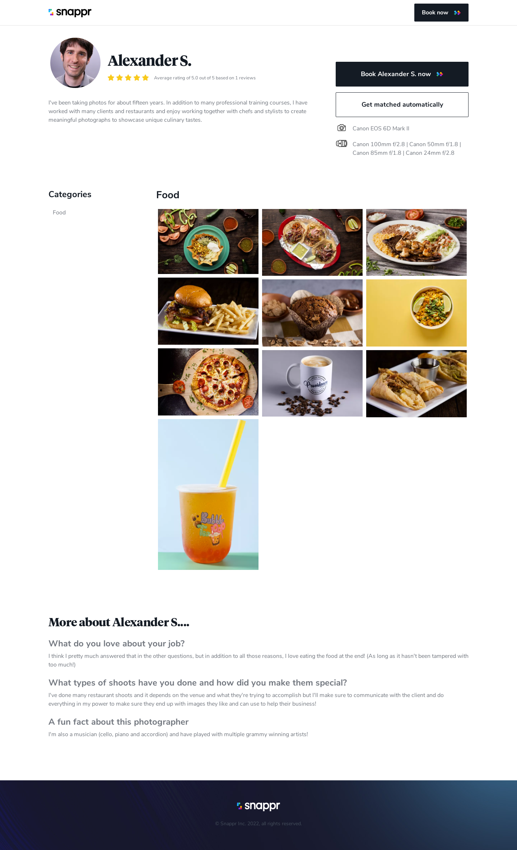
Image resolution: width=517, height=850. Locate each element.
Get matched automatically (402, 104)
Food (59, 213)
